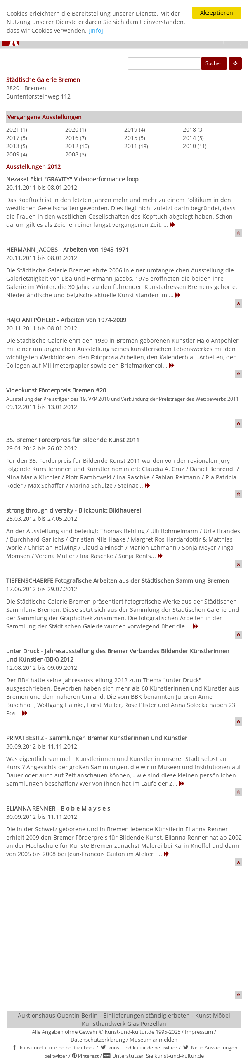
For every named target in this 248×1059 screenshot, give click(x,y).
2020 (71, 129)
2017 (12, 138)
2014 (189, 138)
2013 (12, 146)
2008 (71, 154)
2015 (130, 138)
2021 (12, 129)
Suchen (213, 63)
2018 (189, 129)
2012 (71, 146)
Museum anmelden (153, 1039)
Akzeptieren (216, 13)
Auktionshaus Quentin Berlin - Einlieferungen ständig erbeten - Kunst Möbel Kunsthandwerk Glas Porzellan (124, 1019)
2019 (130, 129)
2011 (130, 146)
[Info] (95, 30)
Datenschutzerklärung (98, 1039)
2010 (189, 146)
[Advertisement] (124, 933)
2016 (71, 138)
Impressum (199, 1031)
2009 (12, 154)
